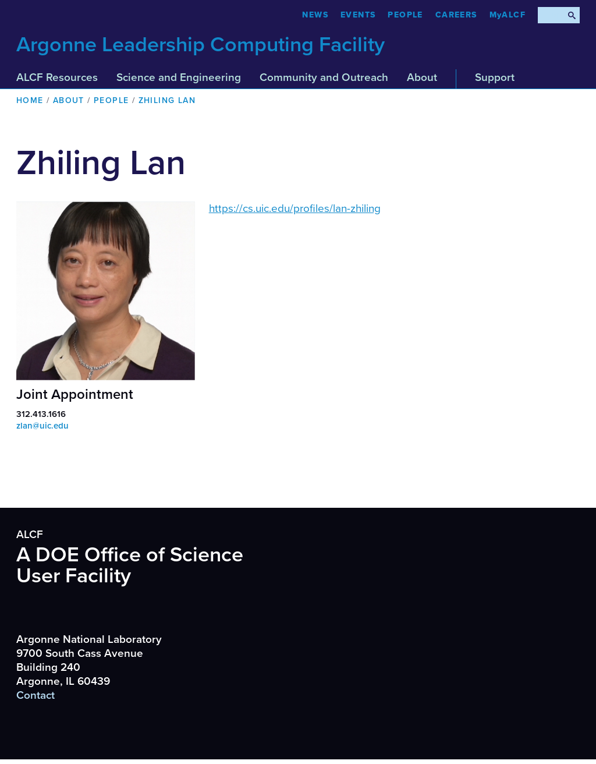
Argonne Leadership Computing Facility (200, 44)
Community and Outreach (324, 77)
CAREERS (456, 15)
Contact (35, 695)
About (422, 77)
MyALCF (507, 15)
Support (495, 77)
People (405, 15)
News (315, 15)
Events (357, 15)
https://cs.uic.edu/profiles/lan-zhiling (295, 208)
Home (30, 100)
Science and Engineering (178, 77)
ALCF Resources (57, 77)
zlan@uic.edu (42, 425)
